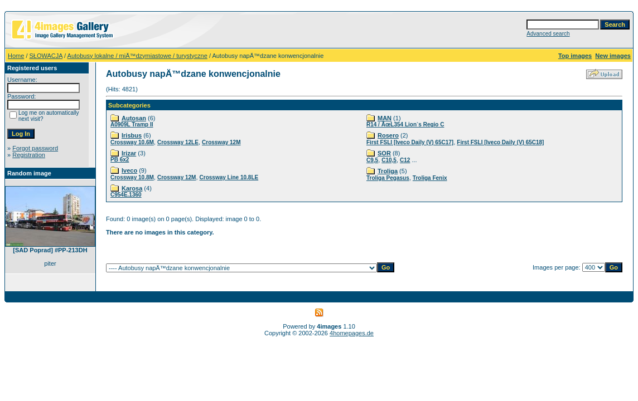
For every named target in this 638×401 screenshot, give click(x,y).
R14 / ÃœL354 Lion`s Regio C (405, 124)
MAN (385, 118)
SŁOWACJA (46, 55)
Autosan (134, 118)
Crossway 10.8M (132, 177)
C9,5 (372, 160)
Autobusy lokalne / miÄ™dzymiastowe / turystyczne (137, 55)
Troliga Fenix (430, 178)
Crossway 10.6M (132, 142)
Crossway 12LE (178, 142)
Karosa (132, 188)
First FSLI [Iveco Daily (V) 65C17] (409, 142)
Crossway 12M (221, 142)
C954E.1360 (126, 195)
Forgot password (35, 148)
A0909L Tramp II (131, 124)
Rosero (388, 135)
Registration (28, 154)
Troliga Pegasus (387, 178)
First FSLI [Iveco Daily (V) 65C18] (500, 142)
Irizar (129, 153)
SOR (384, 153)
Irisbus (132, 135)
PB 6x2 (119, 160)
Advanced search (547, 34)
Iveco (129, 170)
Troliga (388, 171)
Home (16, 55)
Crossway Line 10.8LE (229, 177)
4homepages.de (352, 333)
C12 (405, 160)
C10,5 (389, 160)
